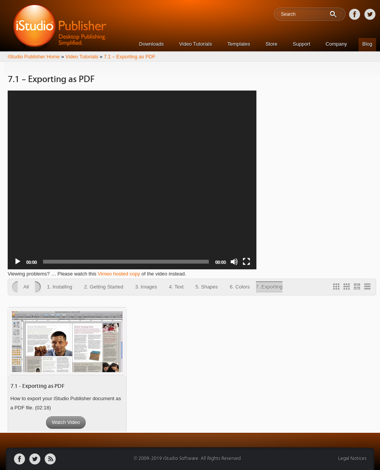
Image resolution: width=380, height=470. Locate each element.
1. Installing (59, 287)
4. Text (176, 287)
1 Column (368, 288)
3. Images (146, 287)
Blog (367, 44)
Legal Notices (352, 459)
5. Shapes (206, 287)
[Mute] (234, 262)
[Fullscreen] (246, 262)
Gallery (337, 288)
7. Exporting (269, 287)
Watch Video (66, 422)
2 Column (358, 288)
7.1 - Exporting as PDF (37, 386)
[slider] (126, 262)
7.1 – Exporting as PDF (129, 56)
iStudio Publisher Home (34, 56)
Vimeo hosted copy (119, 274)
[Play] (17, 262)
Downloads (151, 44)
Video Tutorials (195, 44)
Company (336, 44)
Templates (238, 44)
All (26, 287)
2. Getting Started (103, 287)
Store (272, 44)
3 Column (348, 288)
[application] (132, 180)
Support (302, 44)
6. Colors (240, 287)
